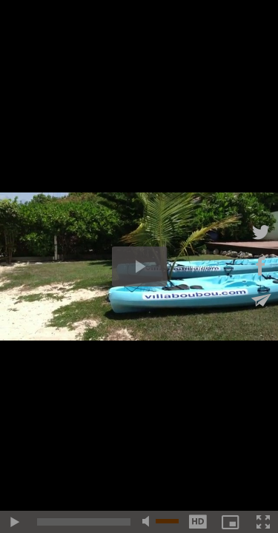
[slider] (83, 522)
